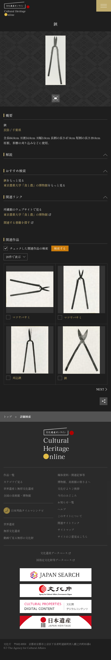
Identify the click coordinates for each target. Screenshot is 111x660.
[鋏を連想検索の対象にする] (60, 378)
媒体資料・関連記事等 (71, 475)
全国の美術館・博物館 (17, 496)
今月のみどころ (67, 496)
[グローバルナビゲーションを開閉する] (103, 6)
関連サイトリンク (68, 523)
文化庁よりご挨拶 (68, 489)
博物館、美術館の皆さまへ (74, 482)
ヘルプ (62, 509)
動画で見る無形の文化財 (19, 538)
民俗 (6, 130)
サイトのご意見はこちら (73, 537)
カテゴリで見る (13, 482)
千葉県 (16, 130)
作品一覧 (9, 475)
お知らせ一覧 (66, 502)
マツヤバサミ (21, 317)
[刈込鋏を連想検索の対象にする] (8, 378)
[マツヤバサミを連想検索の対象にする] (8, 317)
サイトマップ (66, 530)
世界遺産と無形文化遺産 (19, 489)
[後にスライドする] (101, 389)
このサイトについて (70, 516)
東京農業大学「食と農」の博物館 (26, 185)
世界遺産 (9, 524)
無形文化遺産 (12, 531)
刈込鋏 (16, 378)
